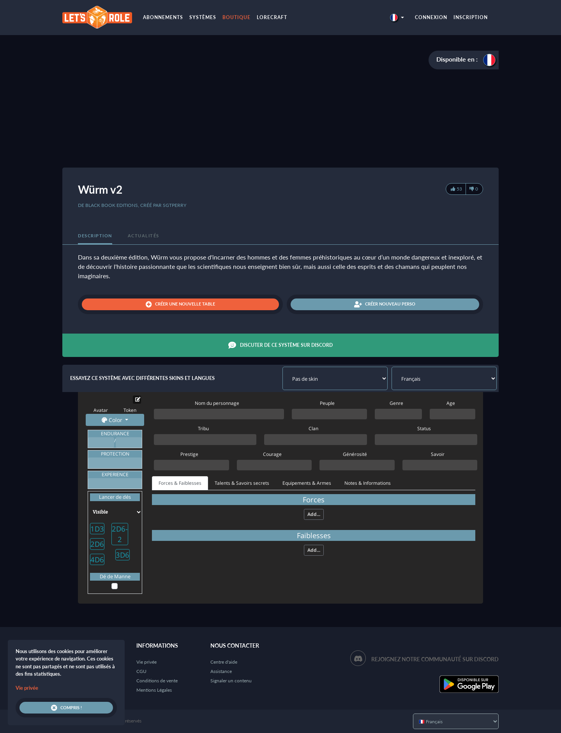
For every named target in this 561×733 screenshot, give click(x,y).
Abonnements (163, 17)
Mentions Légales (154, 690)
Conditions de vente (157, 681)
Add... (313, 514)
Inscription (470, 17)
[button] (397, 17)
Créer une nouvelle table (180, 304)
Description (95, 235)
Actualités (143, 235)
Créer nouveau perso (384, 304)
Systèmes (202, 17)
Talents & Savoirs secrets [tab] (242, 483)
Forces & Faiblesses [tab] (180, 483)
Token (129, 410)
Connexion (431, 17)
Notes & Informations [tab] (367, 483)
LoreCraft (272, 17)
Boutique (236, 17)
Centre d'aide (223, 662)
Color (113, 420)
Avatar (101, 410)
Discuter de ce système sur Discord (280, 345)
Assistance (221, 671)
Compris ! (66, 708)
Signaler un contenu (231, 681)
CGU (141, 671)
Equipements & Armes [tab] (306, 483)
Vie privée (146, 662)
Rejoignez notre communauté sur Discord (435, 659)
